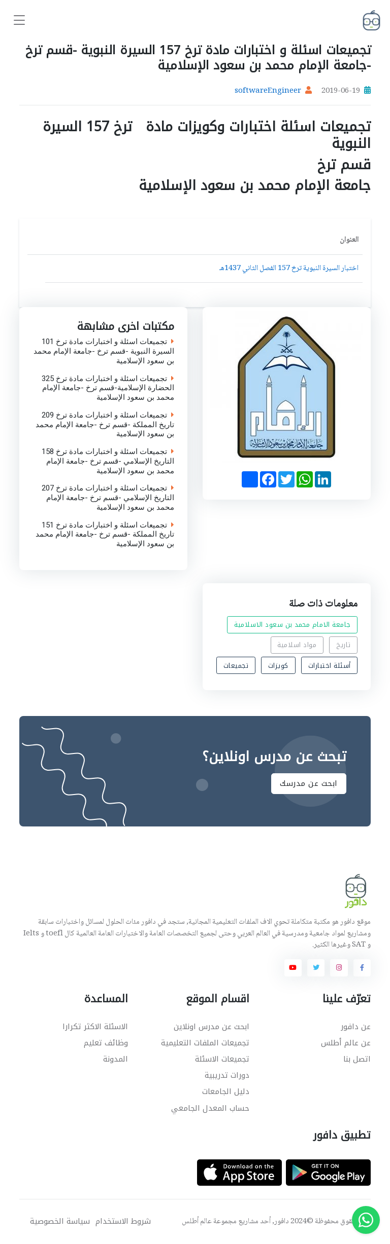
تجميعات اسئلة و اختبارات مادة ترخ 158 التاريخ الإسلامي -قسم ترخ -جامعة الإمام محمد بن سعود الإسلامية (108, 461)
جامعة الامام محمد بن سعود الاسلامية (292, 624)
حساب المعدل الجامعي (210, 1108)
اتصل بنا (357, 1059)
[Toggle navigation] (19, 20)
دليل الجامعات (225, 1091)
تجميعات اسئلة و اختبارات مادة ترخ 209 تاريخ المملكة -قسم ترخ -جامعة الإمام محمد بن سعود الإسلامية (105, 424)
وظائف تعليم (106, 1043)
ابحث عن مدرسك (309, 783)
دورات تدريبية (227, 1075)
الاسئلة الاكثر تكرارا (95, 1027)
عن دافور (356, 1027)
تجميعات (236, 665)
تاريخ (343, 644)
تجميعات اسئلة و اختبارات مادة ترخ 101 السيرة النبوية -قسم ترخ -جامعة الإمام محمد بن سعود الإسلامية (104, 351)
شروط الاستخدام (123, 1221)
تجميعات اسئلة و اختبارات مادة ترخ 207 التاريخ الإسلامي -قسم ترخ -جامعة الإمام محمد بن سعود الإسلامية (108, 498)
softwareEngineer (268, 91)
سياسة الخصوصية (60, 1221)
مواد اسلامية (296, 644)
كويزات (278, 665)
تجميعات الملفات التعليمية (205, 1043)
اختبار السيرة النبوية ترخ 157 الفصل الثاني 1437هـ (289, 268)
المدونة (115, 1059)
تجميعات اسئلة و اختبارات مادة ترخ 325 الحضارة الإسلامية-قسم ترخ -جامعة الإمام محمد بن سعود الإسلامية (108, 388)
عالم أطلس (197, 1221)
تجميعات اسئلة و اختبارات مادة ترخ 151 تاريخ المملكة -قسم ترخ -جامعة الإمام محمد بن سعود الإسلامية (105, 534)
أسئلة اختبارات (329, 665)
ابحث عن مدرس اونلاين (211, 1027)
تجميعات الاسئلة (222, 1059)
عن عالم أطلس (346, 1043)
